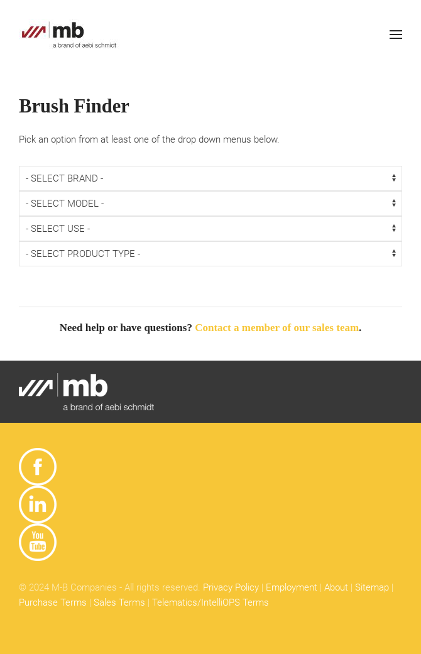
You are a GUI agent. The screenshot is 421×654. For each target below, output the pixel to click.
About (336, 587)
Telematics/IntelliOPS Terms (210, 602)
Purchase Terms (53, 602)
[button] (396, 35)
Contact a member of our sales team (277, 328)
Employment (291, 587)
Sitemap (372, 587)
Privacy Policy (231, 587)
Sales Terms (119, 602)
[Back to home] (69, 35)
